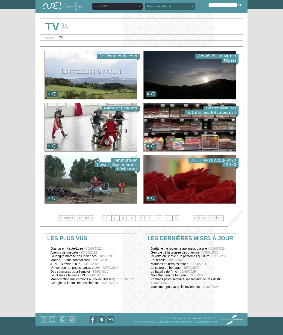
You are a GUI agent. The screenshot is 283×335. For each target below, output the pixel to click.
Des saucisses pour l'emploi (79, 271)
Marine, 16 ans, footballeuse (79, 260)
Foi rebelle (167, 260)
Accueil (49, 37)
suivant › (200, 218)
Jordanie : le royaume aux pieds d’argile (188, 248)
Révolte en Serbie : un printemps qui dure (189, 256)
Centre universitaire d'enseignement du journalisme (163, 321)
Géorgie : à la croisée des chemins (84, 283)
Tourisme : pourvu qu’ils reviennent (185, 287)
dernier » (216, 218)
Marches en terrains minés (179, 264)
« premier (66, 218)
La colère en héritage (175, 267)
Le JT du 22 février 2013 (77, 275)
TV (105, 6)
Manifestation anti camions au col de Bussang (92, 279)
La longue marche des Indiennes (82, 256)
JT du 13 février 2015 (74, 264)
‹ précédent (85, 218)
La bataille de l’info (173, 271)
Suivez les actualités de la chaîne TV (65, 26)
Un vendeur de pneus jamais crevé (84, 267)
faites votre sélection (159, 6)
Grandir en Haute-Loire (76, 248)
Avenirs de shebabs (73, 252)
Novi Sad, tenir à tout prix (178, 275)
